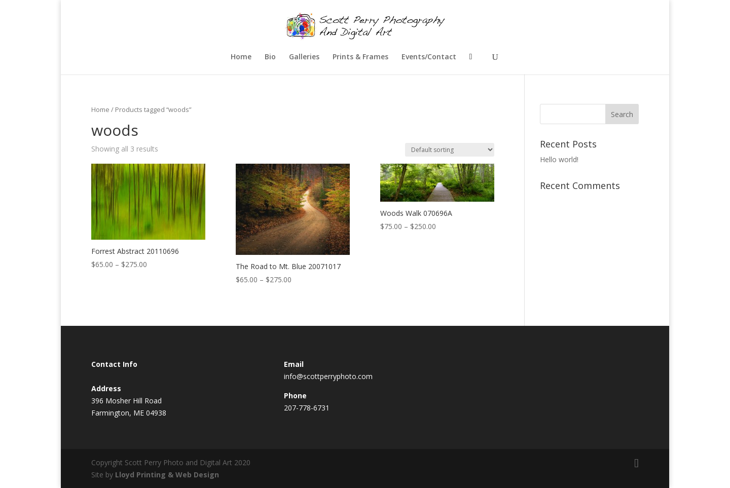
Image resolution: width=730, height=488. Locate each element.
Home (241, 57)
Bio (270, 57)
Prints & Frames (360, 57)
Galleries (304, 57)
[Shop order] (449, 150)
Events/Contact (429, 57)
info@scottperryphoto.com (328, 376)
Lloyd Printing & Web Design (167, 474)
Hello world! (559, 159)
